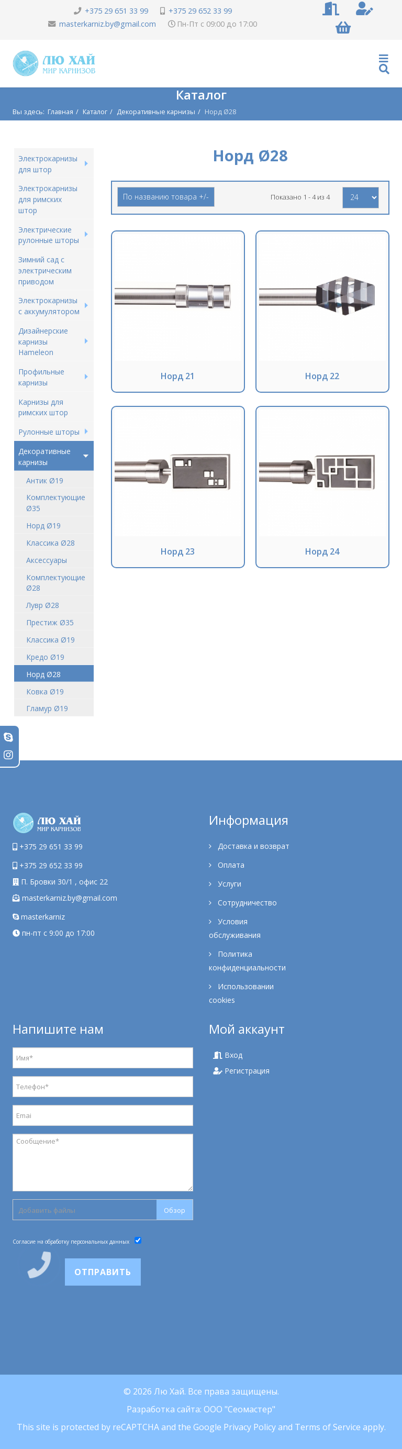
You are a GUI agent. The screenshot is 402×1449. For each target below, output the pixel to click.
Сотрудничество (246, 903)
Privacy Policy (250, 1427)
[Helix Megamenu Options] (384, 63)
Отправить (102, 1272)
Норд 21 (178, 376)
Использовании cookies (241, 993)
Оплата (230, 865)
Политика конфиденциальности (247, 960)
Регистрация (241, 1071)
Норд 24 (322, 551)
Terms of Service (328, 1427)
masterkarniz (39, 917)
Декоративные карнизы (156, 111)
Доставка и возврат (252, 846)
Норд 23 (178, 551)
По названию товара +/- (166, 197)
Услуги (228, 884)
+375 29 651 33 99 (116, 11)
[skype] (8, 737)
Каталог (95, 111)
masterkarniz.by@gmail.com (107, 24)
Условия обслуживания (235, 928)
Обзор (174, 1210)
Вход (227, 1055)
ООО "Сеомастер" (239, 1409)
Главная (60, 111)
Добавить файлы (46, 1210)
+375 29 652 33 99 (200, 11)
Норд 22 (322, 376)
